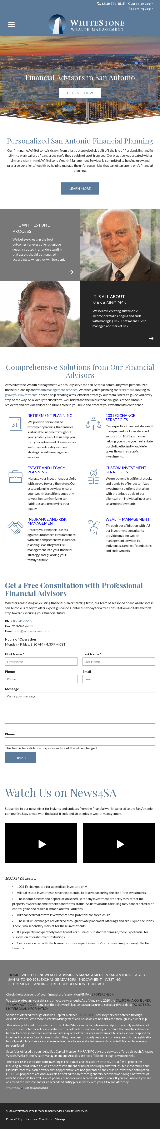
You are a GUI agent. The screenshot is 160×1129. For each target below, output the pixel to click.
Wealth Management (128, 519)
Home (13, 975)
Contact (96, 984)
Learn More (80, 188)
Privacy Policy (14, 1119)
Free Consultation (68, 984)
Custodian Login (140, 3)
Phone (12, 671)
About (141, 975)
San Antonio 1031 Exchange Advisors (42, 979)
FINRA (82, 1015)
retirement (126, 390)
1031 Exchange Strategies (120, 417)
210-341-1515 (21, 621)
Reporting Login (141, 8)
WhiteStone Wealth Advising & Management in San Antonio (77, 975)
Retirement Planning (50, 415)
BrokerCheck (103, 994)
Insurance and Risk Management (47, 521)
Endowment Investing (100, 979)
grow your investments (21, 395)
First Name (15, 654)
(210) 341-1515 (111, 3)
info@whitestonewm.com (33, 631)
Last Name (92, 654)
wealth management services (56, 390)
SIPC (91, 1015)
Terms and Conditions (39, 1119)
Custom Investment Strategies (126, 469)
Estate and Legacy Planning (46, 469)
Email (88, 671)
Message (12, 689)
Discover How (80, 93)
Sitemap (60, 1119)
